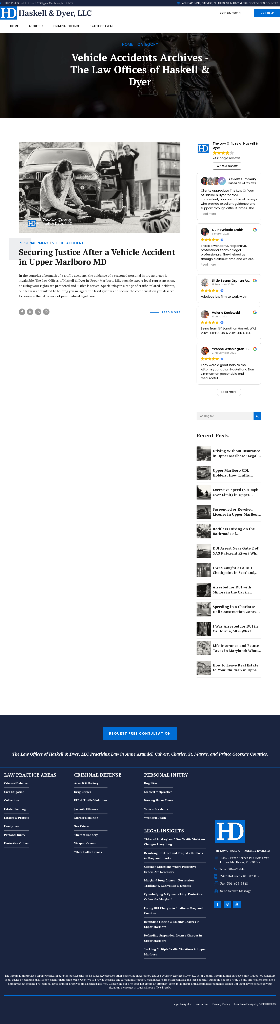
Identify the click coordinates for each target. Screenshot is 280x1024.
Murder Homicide (86, 818)
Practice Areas (102, 26)
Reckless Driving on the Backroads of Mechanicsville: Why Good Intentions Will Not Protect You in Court (236, 531)
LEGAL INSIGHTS (164, 831)
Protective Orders (16, 843)
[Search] (257, 416)
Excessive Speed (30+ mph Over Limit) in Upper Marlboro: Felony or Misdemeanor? (235, 492)
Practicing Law (104, 754)
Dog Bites (150, 783)
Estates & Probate (16, 818)
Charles (178, 754)
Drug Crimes (82, 792)
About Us (36, 26)
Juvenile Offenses (86, 809)
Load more (229, 392)
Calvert (162, 754)
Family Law (11, 826)
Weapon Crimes (85, 843)
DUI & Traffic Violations (90, 800)
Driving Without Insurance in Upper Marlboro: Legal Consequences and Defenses (236, 453)
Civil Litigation (14, 792)
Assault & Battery (86, 783)
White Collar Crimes (88, 852)
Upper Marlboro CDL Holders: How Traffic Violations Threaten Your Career (235, 473)
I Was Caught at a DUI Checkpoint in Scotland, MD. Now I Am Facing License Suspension (234, 570)
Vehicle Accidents (156, 809)
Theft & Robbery (86, 835)
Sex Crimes (81, 826)
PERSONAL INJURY (166, 775)
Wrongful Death (155, 818)
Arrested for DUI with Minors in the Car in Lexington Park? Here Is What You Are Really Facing (234, 590)
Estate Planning (15, 809)
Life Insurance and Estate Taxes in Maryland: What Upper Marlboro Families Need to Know (236, 648)
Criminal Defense (66, 26)
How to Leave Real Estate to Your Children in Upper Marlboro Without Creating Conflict (235, 668)
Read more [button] (208, 214)
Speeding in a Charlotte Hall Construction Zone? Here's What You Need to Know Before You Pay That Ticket (236, 609)
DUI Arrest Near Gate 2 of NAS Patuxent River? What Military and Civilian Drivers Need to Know (236, 551)
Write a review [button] (227, 166)
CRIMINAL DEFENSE (97, 775)
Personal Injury (14, 835)
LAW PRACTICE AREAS (30, 775)
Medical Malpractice (158, 792)
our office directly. (160, 987)
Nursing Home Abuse (158, 800)
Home (14, 26)
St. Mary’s (198, 754)
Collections (12, 800)
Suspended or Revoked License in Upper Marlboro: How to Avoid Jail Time (237, 512)
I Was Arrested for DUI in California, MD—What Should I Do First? (235, 629)
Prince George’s (234, 754)
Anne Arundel (138, 754)
